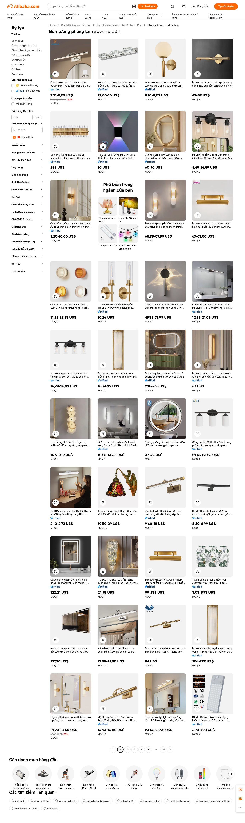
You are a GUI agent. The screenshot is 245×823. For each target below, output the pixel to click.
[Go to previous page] (113, 749)
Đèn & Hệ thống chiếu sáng (76, 25)
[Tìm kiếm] (148, 6)
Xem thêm (17, 74)
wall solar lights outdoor (96, 800)
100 (163, 749)
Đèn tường (136, 25)
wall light (18, 800)
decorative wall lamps (24, 808)
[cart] (184, 6)
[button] (134, 6)
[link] (240, 789)
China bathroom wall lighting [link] (163, 25)
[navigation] (27, 387)
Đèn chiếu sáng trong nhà (110, 25)
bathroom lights (149, 800)
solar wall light (40, 800)
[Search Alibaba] (90, 6)
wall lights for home (177, 800)
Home (52, 25)
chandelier (51, 808)
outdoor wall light (65, 800)
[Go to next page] (170, 749)
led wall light (125, 800)
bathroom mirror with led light (213, 800)
